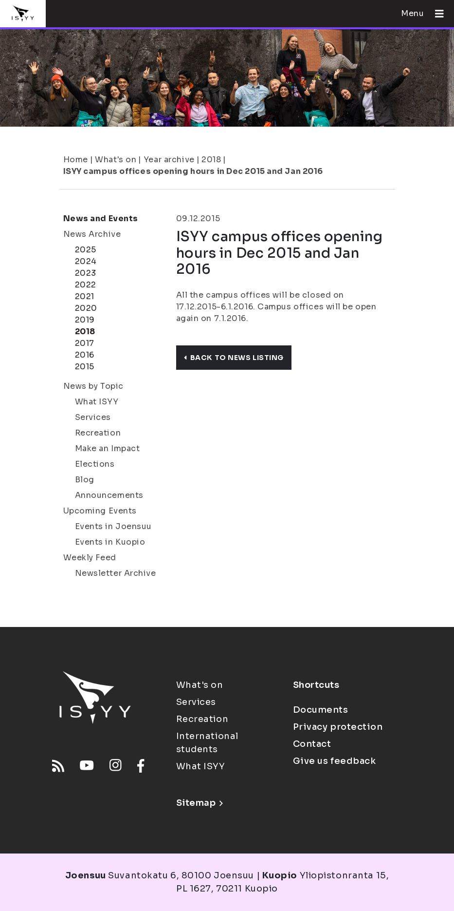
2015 (84, 366)
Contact (312, 744)
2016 (84, 355)
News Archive (92, 234)
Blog (84, 479)
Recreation (98, 433)
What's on (115, 159)
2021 (84, 296)
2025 (85, 250)
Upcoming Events (100, 511)
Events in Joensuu (113, 526)
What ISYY (97, 402)
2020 (86, 308)
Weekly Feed (89, 557)
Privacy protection (338, 726)
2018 (211, 159)
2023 (85, 273)
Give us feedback (334, 761)
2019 (85, 320)
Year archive (169, 159)
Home (75, 159)
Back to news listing (234, 357)
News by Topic (93, 386)
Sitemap (199, 802)
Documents (320, 709)
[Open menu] (435, 13)
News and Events (100, 218)
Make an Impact (107, 448)
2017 (84, 343)
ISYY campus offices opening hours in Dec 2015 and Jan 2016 (193, 171)
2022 (85, 285)
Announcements (109, 495)
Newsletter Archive (115, 573)
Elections (95, 464)
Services (93, 417)
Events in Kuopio (110, 542)
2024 (86, 261)
